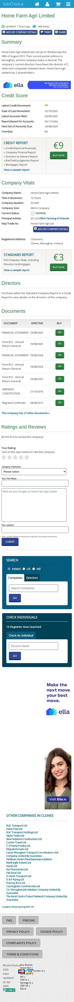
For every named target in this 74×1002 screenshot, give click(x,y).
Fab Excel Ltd (13, 872)
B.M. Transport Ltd (16, 825)
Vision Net (25, 967)
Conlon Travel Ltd (16, 842)
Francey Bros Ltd (15, 883)
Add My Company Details (21, 32)
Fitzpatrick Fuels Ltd (17, 849)
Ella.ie (23, 988)
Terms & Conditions (22, 954)
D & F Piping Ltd (15, 879)
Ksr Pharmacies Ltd (17, 869)
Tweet (47, 32)
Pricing (29, 920)
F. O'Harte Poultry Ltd (18, 846)
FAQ (9, 920)
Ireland (16, 569)
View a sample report (16, 170)
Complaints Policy (21, 943)
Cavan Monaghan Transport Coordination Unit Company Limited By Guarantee (32, 854)
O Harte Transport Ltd (18, 876)
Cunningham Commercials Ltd (23, 886)
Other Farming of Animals (54, 218)
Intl (38, 569)
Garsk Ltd (11, 866)
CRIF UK (24, 985)
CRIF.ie (23, 979)
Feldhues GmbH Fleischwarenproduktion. (29, 859)
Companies (15, 578)
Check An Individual (21, 635)
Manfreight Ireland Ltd (18, 862)
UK (28, 569)
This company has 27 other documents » (26, 413)
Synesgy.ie (25, 982)
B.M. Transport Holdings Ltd (22, 832)
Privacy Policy (18, 932)
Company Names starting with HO (18, 906)
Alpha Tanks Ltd (15, 835)
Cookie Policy (51, 932)
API (21, 976)
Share (62, 32)
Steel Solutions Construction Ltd (24, 839)
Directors (32, 578)
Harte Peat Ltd (14, 829)
